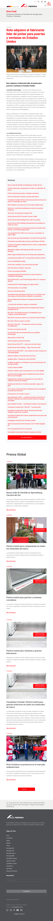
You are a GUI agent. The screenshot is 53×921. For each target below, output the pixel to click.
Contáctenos (9, 866)
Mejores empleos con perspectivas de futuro (22, 356)
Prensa (8, 845)
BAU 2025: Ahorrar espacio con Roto (19, 321)
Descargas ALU (10, 848)
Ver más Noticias (27, 437)
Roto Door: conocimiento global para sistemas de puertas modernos (25, 209)
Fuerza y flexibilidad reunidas (16, 261)
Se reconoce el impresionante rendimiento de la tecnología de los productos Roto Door (27, 389)
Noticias (8, 843)
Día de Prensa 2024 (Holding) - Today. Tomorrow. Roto (24, 347)
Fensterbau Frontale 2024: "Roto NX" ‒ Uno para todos (24, 407)
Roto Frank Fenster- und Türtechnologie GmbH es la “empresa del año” (27, 280)
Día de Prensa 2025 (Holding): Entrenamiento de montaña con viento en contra (26, 224)
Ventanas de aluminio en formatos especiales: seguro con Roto (26, 384)
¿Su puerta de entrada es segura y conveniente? (22, 304)
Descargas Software (11, 858)
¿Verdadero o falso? (11, 863)
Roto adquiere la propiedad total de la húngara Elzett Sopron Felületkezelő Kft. (26, 308)
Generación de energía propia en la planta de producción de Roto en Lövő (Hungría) (26, 375)
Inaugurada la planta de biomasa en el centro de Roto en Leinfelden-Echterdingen (25, 275)
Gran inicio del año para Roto (16, 291)
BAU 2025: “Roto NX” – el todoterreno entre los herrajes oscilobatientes (25, 325)
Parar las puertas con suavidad (17, 288)
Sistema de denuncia (11, 871)
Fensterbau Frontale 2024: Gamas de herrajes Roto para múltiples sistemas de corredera (25, 411)
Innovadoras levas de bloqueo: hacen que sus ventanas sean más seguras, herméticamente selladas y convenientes (26, 295)
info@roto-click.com (19, 914)
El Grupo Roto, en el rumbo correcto (18, 394)
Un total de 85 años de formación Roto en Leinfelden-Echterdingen (24, 333)
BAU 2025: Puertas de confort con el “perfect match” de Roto (26, 317)
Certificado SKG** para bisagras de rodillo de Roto (23, 284)
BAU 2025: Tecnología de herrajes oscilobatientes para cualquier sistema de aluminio (24, 313)
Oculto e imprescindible (15, 367)
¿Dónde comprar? (11, 861)
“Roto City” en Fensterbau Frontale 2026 (20, 213)
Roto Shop (9, 868)
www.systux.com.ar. (18, 907)
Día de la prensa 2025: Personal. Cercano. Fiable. (22, 216)
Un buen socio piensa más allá (17, 329)
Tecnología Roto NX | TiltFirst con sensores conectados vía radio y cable (26, 234)
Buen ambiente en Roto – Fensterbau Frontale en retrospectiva (27, 404)
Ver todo (26, 789)
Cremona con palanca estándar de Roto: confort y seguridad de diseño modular (27, 245)
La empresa (9, 838)
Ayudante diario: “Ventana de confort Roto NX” (22, 359)
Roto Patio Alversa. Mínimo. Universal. (19, 268)
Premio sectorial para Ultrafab (17, 271)
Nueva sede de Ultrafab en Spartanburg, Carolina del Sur (25, 185)
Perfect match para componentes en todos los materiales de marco (26, 189)
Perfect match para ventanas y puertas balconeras (23, 196)
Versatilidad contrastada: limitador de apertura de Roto (24, 432)
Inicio (7, 835)
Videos (8, 840)
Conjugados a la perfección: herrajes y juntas (21, 420)
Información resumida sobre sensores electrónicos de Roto (26, 241)
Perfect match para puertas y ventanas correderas (23, 193)
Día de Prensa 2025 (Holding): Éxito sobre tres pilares (24, 220)
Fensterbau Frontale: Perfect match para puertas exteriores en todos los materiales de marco (27, 200)
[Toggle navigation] (45, 5)
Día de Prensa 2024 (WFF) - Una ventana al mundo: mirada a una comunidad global (27, 351)
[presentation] (16, 885)
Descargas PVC (10, 850)
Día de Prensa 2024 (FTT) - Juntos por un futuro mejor (24, 344)
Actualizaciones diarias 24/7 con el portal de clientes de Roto (26, 258)
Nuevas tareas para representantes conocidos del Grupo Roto (27, 238)
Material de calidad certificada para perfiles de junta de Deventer (24, 250)
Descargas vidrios (10, 853)
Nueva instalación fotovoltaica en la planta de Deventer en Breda (25, 300)
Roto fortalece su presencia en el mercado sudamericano (25, 205)
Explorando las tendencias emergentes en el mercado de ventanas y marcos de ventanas (25, 380)
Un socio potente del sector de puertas (20, 429)
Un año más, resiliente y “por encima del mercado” (23, 264)
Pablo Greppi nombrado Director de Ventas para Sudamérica (26, 254)
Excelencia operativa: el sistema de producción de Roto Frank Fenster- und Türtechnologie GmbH (26, 229)
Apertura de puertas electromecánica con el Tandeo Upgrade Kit (26, 424)
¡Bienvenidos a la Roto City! (16, 337)
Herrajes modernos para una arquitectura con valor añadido (26, 371)
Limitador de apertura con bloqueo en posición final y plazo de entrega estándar (27, 363)
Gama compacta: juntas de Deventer (19, 341)
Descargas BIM (10, 856)
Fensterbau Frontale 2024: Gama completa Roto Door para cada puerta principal (27, 416)
